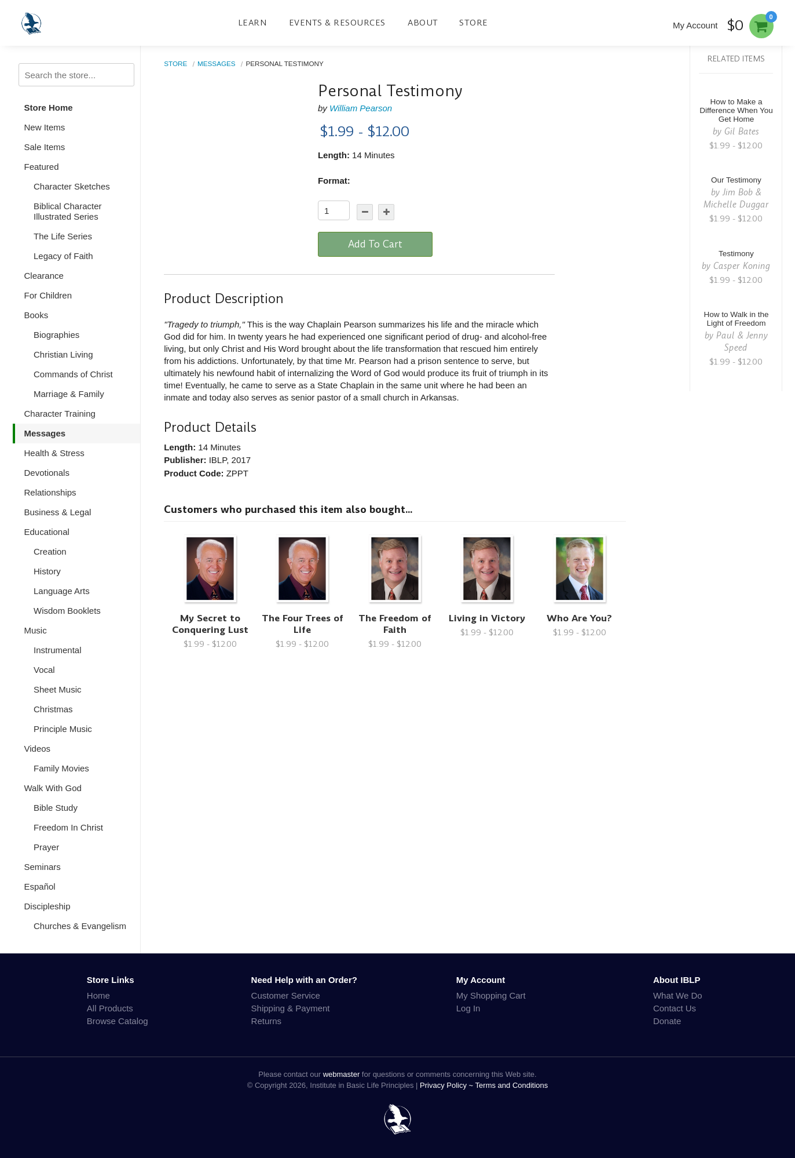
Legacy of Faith (63, 256)
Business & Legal (57, 512)
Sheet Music (58, 689)
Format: (334, 180)
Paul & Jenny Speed (742, 341)
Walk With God (53, 788)
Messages (45, 433)
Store (473, 22)
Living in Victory (487, 618)
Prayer (46, 847)
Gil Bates (741, 131)
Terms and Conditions (511, 1085)
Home (98, 995)
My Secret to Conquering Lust (210, 623)
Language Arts (62, 591)
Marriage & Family (69, 394)
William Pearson (360, 108)
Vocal (44, 670)
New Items (44, 127)
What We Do (677, 995)
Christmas (53, 709)
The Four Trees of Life (302, 623)
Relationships (50, 492)
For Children (48, 295)
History (47, 571)
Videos (37, 748)
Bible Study (56, 808)
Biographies (56, 335)
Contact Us (674, 1008)
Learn (252, 22)
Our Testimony (736, 180)
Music (35, 630)
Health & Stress (54, 453)
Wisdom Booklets (67, 611)
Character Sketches (72, 186)
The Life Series (63, 236)
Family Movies (61, 768)
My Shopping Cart (491, 995)
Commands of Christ (73, 374)
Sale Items (44, 147)
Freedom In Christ (68, 827)
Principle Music (63, 729)
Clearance (44, 276)
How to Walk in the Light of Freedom (736, 318)
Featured (41, 167)
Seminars (42, 867)
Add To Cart (375, 244)
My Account (695, 25)
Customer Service (285, 995)
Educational (46, 532)
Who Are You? (579, 618)
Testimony (736, 253)
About (423, 22)
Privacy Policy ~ (447, 1085)
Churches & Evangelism (80, 926)
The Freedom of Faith (394, 623)
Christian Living (63, 354)
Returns (266, 1021)
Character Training (60, 413)
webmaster (341, 1074)
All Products (110, 1008)
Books (36, 315)
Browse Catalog (117, 1021)
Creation (50, 551)
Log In (468, 1008)
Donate (667, 1021)
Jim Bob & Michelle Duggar (736, 198)
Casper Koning (741, 266)
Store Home (48, 107)
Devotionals (46, 473)
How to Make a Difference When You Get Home (736, 110)
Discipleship (47, 906)
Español (40, 886)
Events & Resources (337, 22)
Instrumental (58, 650)
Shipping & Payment (290, 1008)
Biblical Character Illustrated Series (68, 211)
